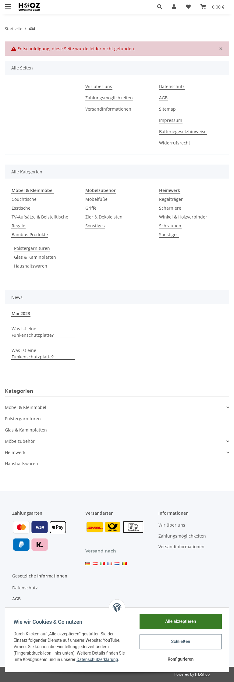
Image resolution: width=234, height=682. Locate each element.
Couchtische (24, 199)
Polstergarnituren (32, 248)
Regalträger (171, 199)
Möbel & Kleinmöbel (25, 407)
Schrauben (170, 226)
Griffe (91, 208)
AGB (163, 98)
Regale (18, 226)
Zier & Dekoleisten (103, 217)
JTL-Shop (202, 674)
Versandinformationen (108, 109)
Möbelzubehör (20, 441)
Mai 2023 (21, 313)
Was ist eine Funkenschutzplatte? (33, 332)
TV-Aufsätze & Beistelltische (40, 217)
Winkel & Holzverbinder (183, 217)
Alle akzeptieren (179, 621)
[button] (159, 7)
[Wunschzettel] (188, 7)
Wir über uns (98, 86)
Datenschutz (172, 86)
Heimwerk (15, 452)
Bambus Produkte (30, 234)
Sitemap (167, 109)
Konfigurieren (179, 659)
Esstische (21, 208)
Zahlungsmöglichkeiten (109, 98)
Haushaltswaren (30, 266)
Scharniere (170, 208)
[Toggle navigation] (8, 4)
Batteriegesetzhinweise (183, 131)
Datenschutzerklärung (98, 659)
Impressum (170, 120)
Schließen (179, 641)
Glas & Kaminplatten (35, 257)
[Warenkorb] (212, 7)
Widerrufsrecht (174, 143)
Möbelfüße (96, 199)
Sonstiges (95, 226)
